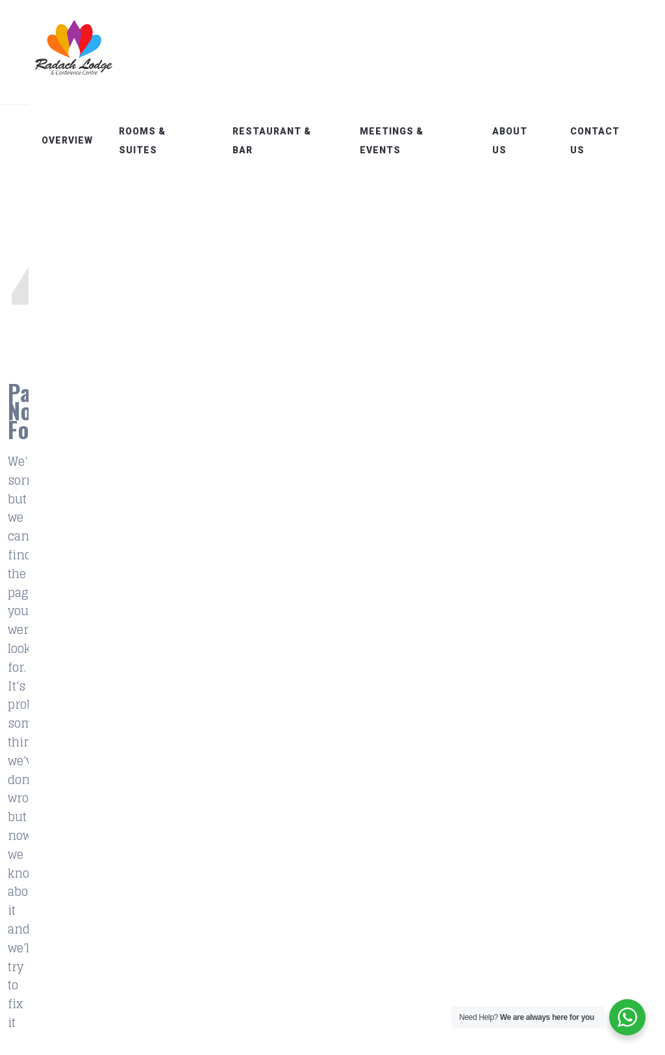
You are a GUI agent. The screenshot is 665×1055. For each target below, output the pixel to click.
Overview (93, 140)
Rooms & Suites (168, 140)
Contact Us (598, 140)
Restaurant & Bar (292, 140)
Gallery (202, 865)
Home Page (329, 445)
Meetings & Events (405, 140)
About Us (517, 140)
